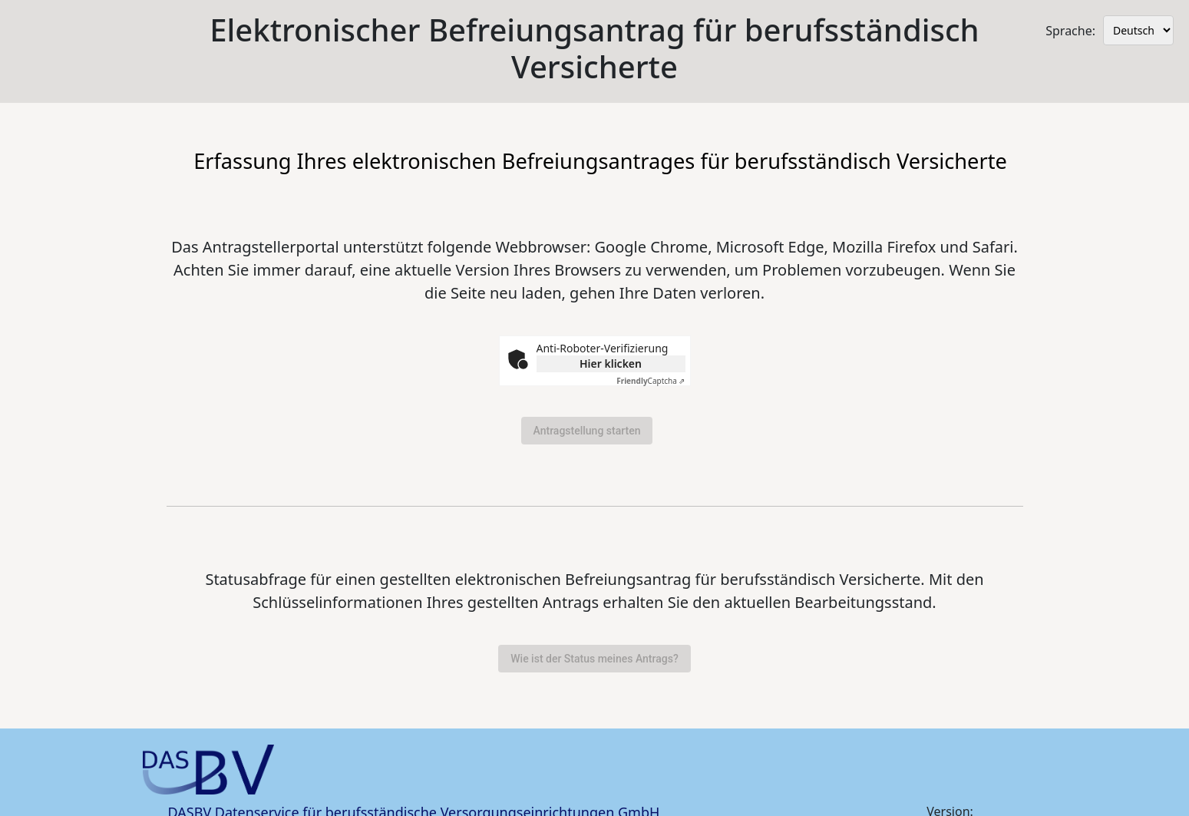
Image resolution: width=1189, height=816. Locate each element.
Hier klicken (611, 363)
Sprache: (1070, 30)
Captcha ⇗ (650, 380)
